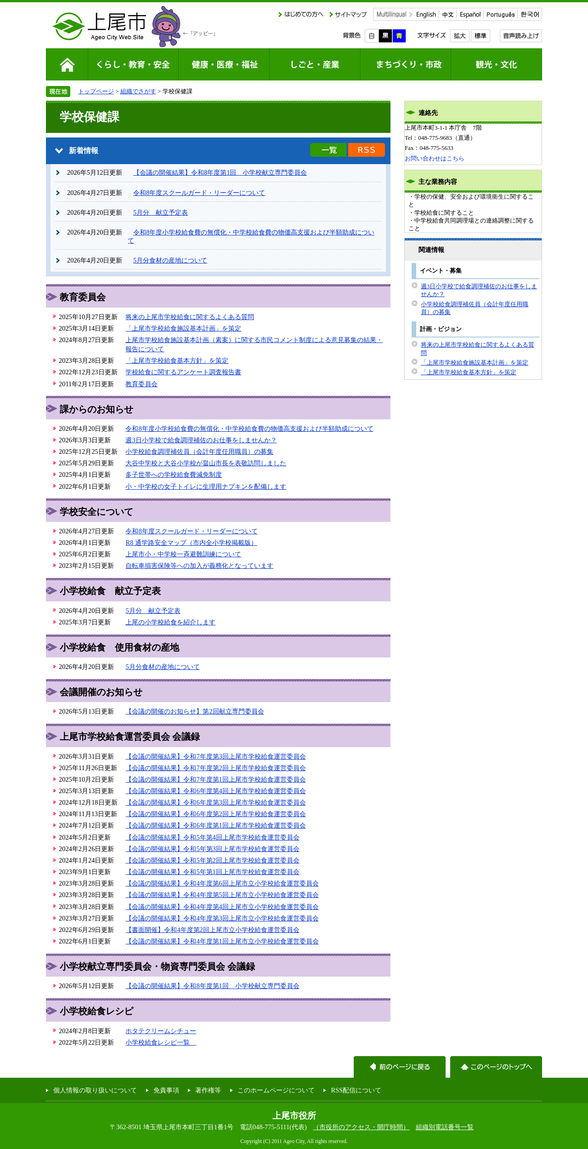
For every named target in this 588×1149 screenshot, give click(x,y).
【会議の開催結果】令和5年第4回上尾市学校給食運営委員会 (212, 837)
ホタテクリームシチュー (160, 1031)
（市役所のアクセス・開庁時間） (361, 1127)
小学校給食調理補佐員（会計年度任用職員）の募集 (199, 451)
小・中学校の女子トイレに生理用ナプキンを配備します (205, 486)
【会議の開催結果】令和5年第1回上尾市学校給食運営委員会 (212, 871)
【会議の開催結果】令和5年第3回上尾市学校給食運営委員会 (212, 848)
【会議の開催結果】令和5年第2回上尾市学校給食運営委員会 (212, 860)
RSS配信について (356, 1090)
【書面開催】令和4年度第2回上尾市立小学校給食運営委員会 (212, 929)
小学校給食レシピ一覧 (160, 1042)
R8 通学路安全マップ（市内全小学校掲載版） (191, 542)
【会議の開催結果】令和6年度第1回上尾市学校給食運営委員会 (215, 825)
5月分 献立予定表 (160, 212)
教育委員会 (141, 384)
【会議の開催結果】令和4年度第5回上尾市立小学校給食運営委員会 (221, 894)
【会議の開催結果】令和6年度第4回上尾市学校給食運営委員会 (215, 791)
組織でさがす (138, 91)
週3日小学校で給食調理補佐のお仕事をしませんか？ (201, 440)
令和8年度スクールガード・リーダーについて (199, 192)
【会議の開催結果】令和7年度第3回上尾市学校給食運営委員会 (215, 756)
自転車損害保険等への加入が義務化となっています (199, 565)
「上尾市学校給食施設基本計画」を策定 (183, 328)
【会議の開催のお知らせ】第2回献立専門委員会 (194, 711)
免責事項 (166, 1090)
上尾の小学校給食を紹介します (170, 622)
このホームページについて (276, 1090)
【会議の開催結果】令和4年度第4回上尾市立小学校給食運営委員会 (221, 906)
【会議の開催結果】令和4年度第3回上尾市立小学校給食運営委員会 (221, 918)
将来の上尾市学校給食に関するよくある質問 (189, 316)
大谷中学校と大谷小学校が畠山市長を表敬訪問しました (205, 463)
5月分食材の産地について (170, 260)
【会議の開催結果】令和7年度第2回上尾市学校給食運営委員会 (215, 768)
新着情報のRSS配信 (366, 150)
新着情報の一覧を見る (328, 150)
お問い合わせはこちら (434, 158)
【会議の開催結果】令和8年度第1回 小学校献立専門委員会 (220, 172)
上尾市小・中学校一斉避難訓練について (183, 554)
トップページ (96, 91)
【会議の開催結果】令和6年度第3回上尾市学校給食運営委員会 (215, 802)
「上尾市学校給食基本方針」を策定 (176, 360)
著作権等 (208, 1090)
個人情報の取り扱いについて (95, 1090)
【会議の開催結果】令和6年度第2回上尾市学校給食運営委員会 (215, 813)
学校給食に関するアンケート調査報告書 (183, 372)
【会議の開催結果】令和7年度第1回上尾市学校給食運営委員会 (215, 779)
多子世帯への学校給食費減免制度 (173, 474)
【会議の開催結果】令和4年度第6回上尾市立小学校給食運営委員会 (221, 883)
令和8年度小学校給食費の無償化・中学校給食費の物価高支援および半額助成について (249, 428)
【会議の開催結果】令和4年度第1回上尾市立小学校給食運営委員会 (221, 941)
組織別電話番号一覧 (445, 1127)
